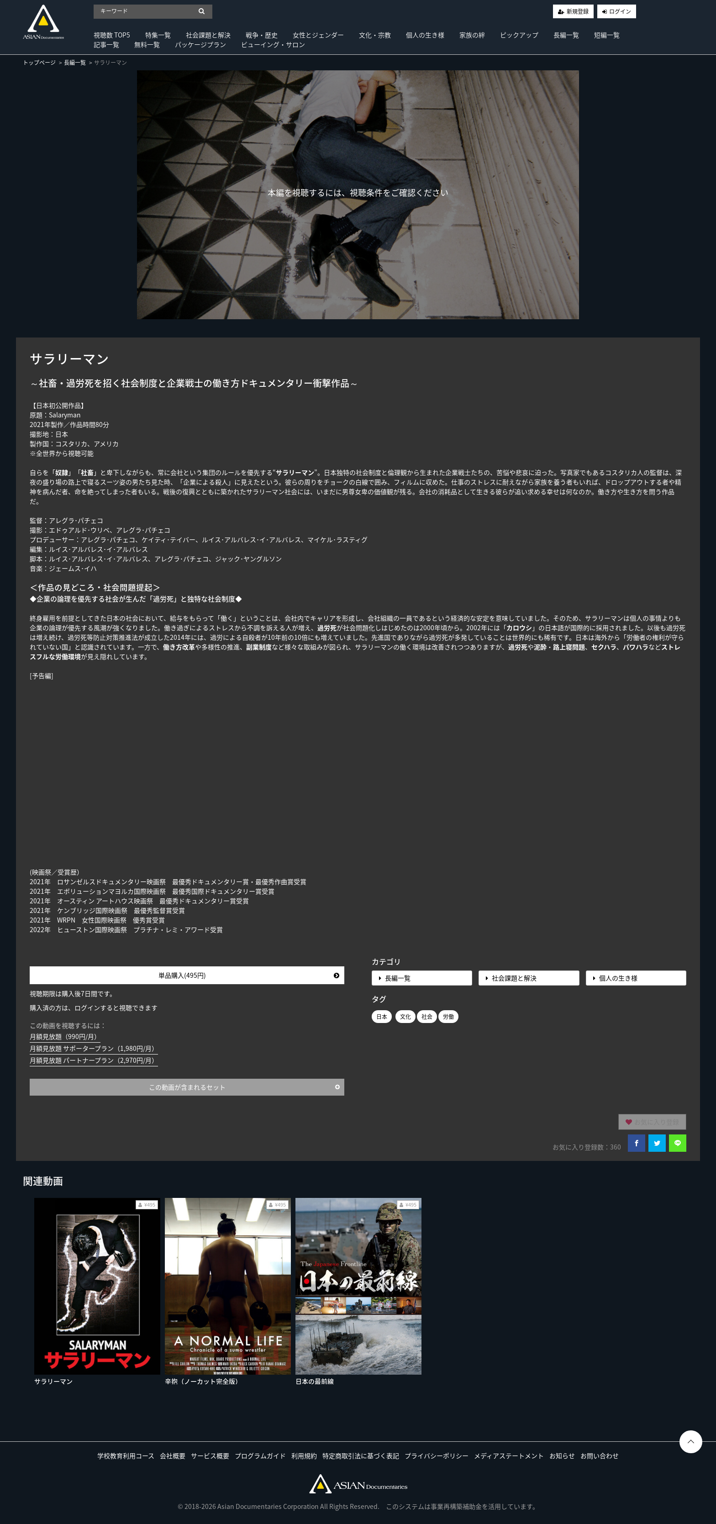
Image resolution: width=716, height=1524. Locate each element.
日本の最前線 (314, 1381)
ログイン (620, 11)
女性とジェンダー (318, 34)
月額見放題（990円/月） (65, 1036)
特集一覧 (158, 34)
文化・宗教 (375, 34)
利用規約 (304, 1455)
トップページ (39, 62)
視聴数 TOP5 (112, 34)
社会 (426, 1016)
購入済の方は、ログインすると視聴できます (94, 1007)
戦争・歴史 (262, 34)
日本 (381, 1016)
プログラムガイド (260, 1455)
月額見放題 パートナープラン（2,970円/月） (94, 1060)
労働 (448, 1016)
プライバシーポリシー (437, 1455)
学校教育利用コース (125, 1455)
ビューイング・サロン (273, 44)
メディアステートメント (509, 1455)
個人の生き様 (425, 34)
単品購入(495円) (249, 975)
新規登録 (578, 11)
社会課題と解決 (208, 34)
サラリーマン (53, 1381)
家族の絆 (472, 34)
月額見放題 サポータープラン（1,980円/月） (94, 1048)
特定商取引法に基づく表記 (360, 1455)
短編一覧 (607, 34)
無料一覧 (147, 44)
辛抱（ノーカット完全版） (203, 1381)
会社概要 (172, 1455)
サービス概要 (210, 1455)
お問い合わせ (599, 1455)
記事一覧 (106, 44)
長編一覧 (566, 34)
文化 (405, 1016)
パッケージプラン (200, 44)
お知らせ (562, 1455)
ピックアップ (519, 34)
